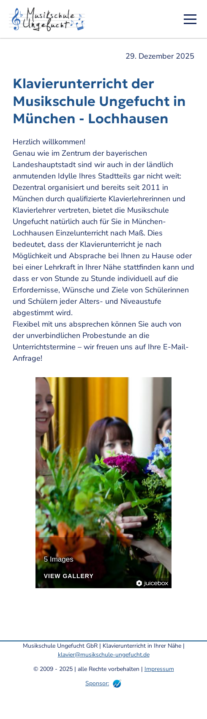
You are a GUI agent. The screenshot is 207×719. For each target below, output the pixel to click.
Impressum (159, 669)
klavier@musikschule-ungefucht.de (104, 655)
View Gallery (69, 576)
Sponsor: (97, 683)
